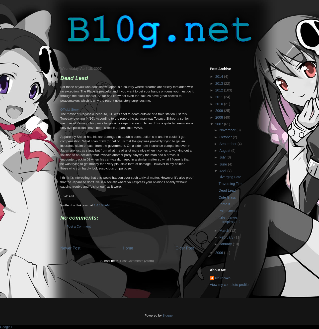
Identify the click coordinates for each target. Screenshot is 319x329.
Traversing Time (231, 184)
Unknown (223, 278)
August (225, 151)
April (223, 171)
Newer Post (70, 248)
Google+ (6, 327)
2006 (219, 253)
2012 (219, 90)
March (224, 231)
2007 (219, 124)
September (228, 144)
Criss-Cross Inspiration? (229, 220)
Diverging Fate (230, 177)
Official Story (69, 109)
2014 (219, 77)
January (226, 244)
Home (128, 248)
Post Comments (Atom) (137, 261)
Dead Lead (227, 190)
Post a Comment (79, 226)
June (223, 164)
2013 (219, 83)
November (227, 130)
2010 (219, 104)
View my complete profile (229, 285)
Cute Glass (227, 197)
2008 (219, 117)
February (226, 237)
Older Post (184, 248)
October (226, 137)
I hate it (224, 204)
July (223, 157)
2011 (219, 97)
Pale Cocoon (229, 211)
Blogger (167, 315)
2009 (219, 111)
